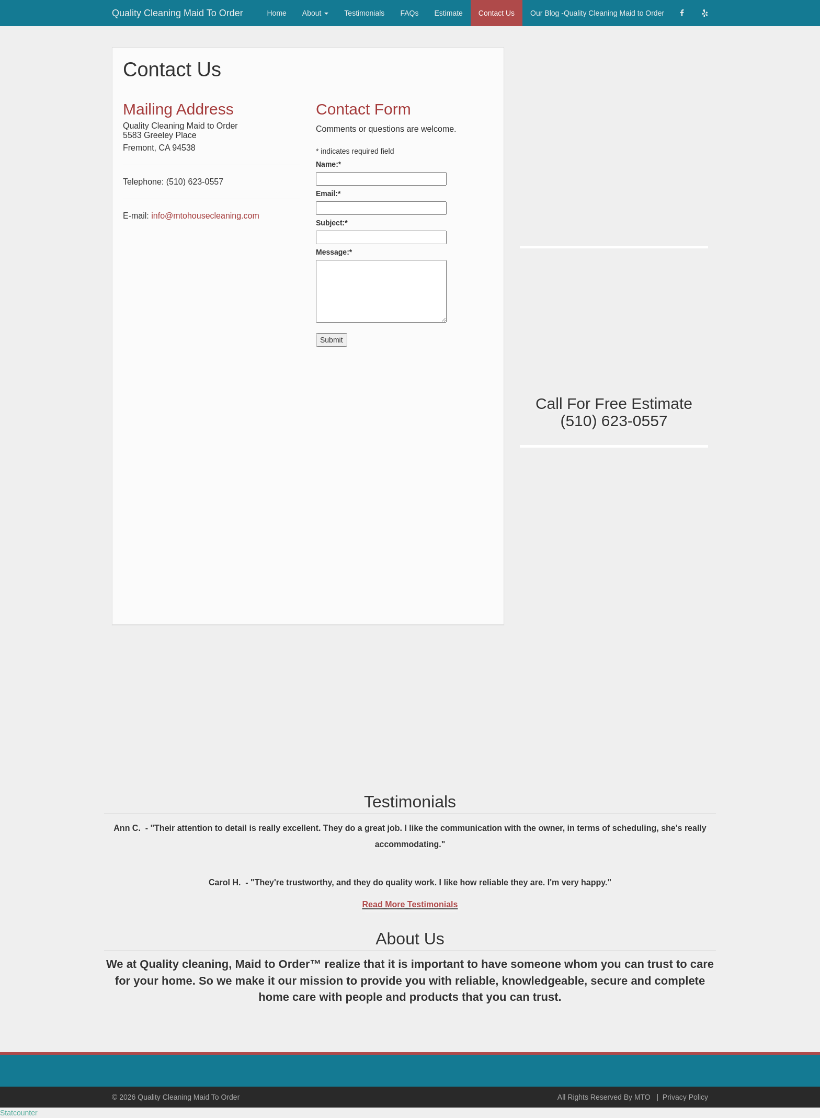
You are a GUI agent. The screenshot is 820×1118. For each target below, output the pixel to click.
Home (277, 13)
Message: (334, 252)
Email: (328, 193)
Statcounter (19, 1113)
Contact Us (497, 13)
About (315, 13)
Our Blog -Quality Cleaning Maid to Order (597, 13)
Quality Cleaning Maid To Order (177, 12)
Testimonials (364, 13)
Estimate (448, 13)
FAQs (409, 13)
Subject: (332, 223)
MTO (642, 1097)
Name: (328, 164)
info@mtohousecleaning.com (205, 215)
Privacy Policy (685, 1097)
